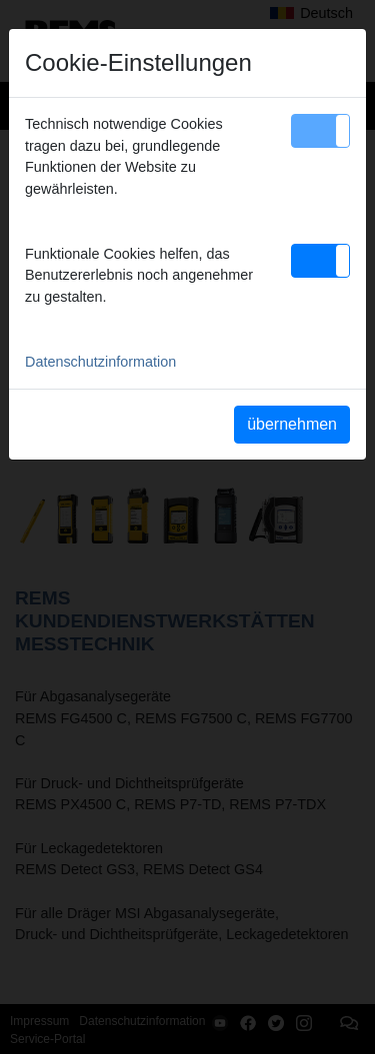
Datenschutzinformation (100, 362)
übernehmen (292, 424)
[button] (320, 131)
